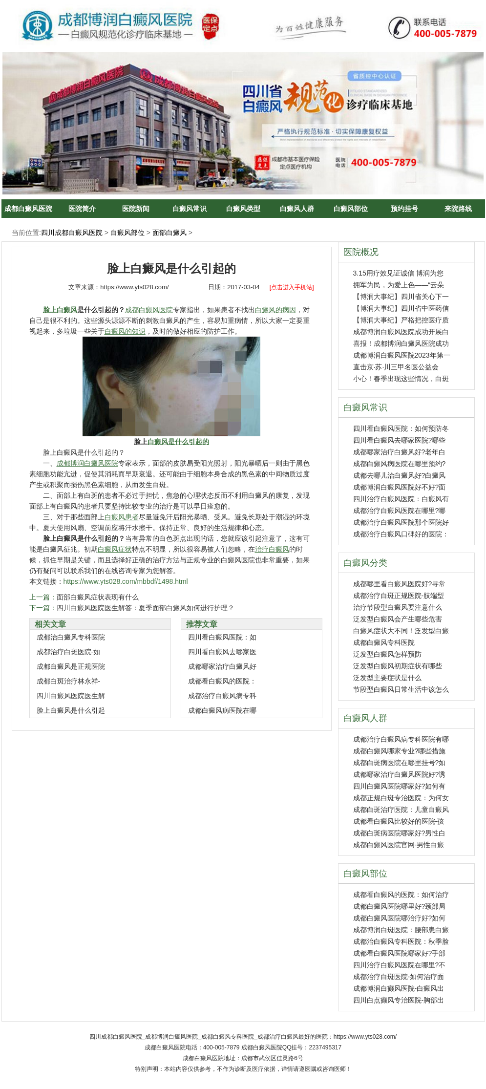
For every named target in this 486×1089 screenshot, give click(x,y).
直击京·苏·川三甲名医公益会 (396, 367)
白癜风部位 (351, 209)
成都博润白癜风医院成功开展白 (401, 332)
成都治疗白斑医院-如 (69, 652)
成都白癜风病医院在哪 (222, 710)
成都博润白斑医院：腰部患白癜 (401, 930)
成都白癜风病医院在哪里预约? (399, 464)
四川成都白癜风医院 (72, 232)
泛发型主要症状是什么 (387, 678)
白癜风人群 (297, 209)
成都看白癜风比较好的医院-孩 (398, 821)
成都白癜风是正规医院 (71, 666)
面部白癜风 (169, 232)
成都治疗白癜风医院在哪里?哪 (399, 510)
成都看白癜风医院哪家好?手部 (399, 953)
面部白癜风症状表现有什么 (98, 597)
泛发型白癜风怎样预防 (387, 654)
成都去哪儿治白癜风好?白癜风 (399, 475)
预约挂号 (404, 209)
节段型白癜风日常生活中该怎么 (401, 689)
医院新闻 (135, 209)
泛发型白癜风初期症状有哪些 (397, 666)
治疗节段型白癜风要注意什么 (397, 607)
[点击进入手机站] (292, 287)
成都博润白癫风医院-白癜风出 (398, 988)
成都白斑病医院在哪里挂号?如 (399, 763)
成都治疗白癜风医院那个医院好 (401, 522)
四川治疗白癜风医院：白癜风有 (401, 499)
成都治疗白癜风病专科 (222, 696)
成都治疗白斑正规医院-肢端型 (398, 595)
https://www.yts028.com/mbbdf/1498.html (125, 581)
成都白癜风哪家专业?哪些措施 (399, 751)
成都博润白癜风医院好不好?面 (399, 487)
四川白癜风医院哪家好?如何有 (399, 786)
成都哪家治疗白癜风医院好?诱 (399, 774)
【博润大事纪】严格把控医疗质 (401, 320)
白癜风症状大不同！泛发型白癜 (401, 631)
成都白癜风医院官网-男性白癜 (398, 845)
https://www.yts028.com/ (134, 287)
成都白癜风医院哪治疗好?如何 (399, 918)
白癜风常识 (189, 209)
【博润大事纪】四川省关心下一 (401, 296)
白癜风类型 (243, 209)
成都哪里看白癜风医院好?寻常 (399, 584)
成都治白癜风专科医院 (71, 637)
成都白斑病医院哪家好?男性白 (399, 833)
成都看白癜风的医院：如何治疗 (401, 894)
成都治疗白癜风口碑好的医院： (401, 534)
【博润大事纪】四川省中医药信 (401, 308)
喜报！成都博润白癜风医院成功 (401, 343)
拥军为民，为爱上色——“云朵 (398, 285)
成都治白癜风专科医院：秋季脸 (401, 941)
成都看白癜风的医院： (222, 681)
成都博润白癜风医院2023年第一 (401, 355)
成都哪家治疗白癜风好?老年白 (399, 452)
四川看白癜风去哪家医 (222, 652)
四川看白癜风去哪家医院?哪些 (399, 440)
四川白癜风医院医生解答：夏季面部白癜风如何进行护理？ (145, 608)
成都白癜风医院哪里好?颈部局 (399, 906)
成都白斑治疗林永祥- (69, 681)
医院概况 (361, 252)
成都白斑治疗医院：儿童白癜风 (401, 809)
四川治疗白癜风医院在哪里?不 (399, 965)
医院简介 (82, 209)
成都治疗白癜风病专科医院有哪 (401, 739)
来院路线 (458, 209)
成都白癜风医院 (28, 209)
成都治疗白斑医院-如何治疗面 (398, 977)
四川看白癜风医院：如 (222, 637)
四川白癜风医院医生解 (71, 696)
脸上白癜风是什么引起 (71, 710)
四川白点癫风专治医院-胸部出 (398, 1000)
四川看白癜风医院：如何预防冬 (401, 428)
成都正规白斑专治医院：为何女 (401, 798)
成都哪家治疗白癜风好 (222, 666)
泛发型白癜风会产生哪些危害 (397, 619)
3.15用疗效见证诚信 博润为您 (398, 273)
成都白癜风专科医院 (384, 642)
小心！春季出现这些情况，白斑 (401, 379)
